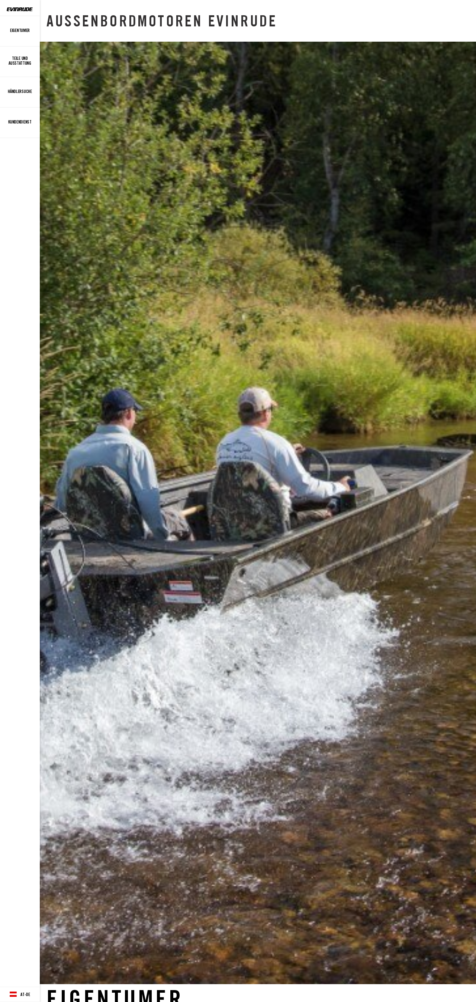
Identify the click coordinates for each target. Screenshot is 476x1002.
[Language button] (20, 994)
